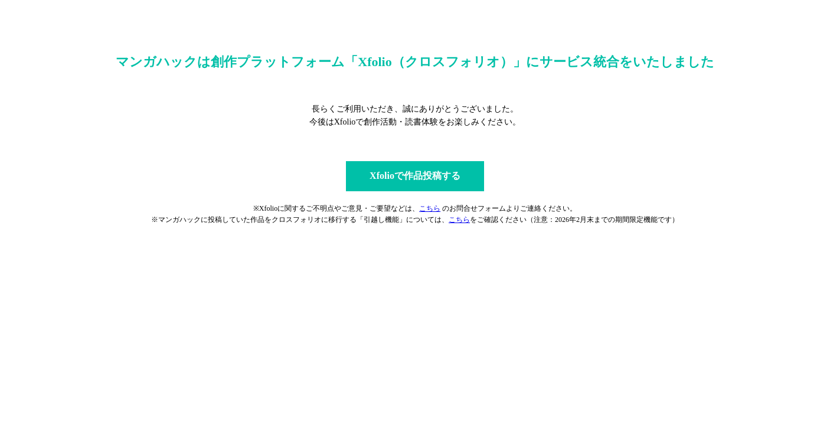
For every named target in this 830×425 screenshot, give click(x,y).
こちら (429, 208)
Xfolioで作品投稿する (415, 176)
